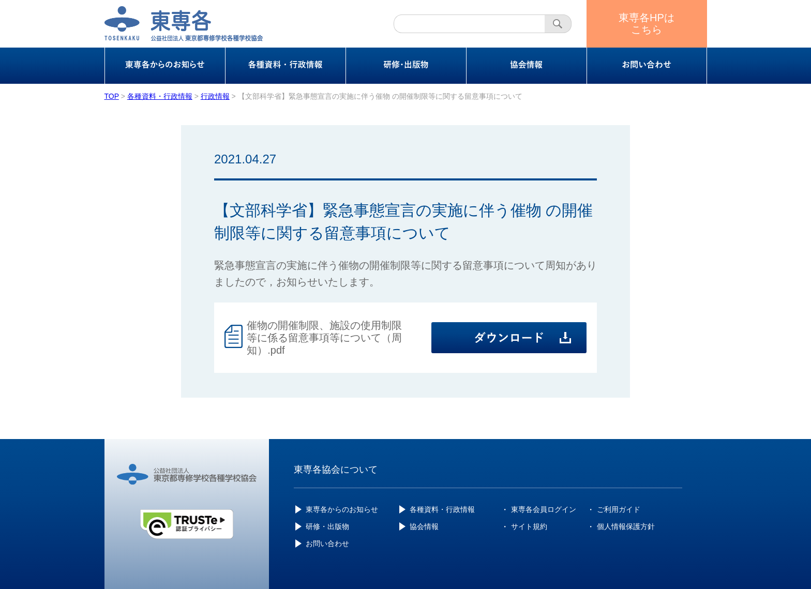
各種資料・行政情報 (442, 509)
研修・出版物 (327, 526)
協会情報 (424, 526)
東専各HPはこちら (646, 23)
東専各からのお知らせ (342, 509)
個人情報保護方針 (626, 526)
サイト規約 (529, 526)
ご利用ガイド (618, 509)
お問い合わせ (327, 543)
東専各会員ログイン (543, 509)
